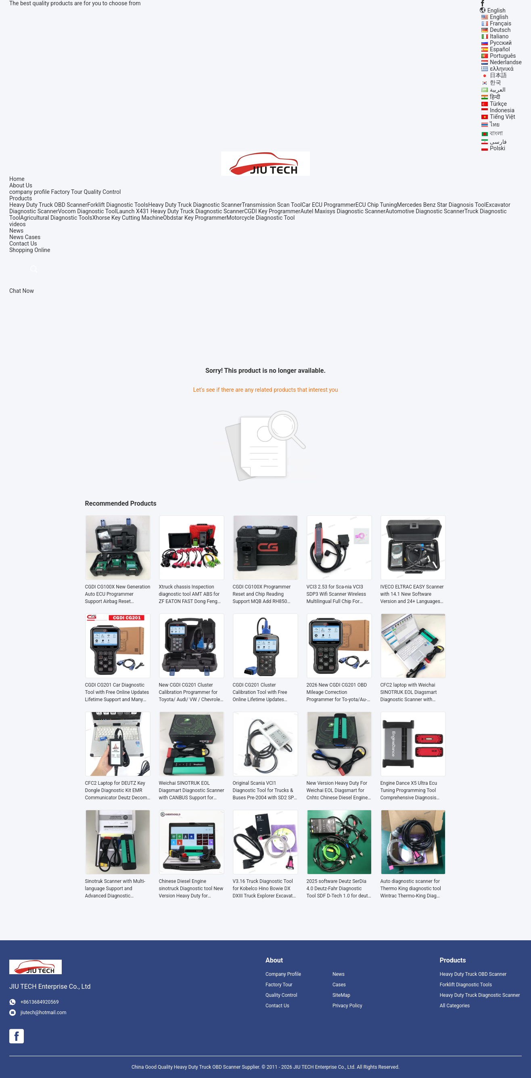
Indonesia (502, 110)
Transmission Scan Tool (272, 205)
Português (503, 56)
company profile (29, 192)
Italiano (499, 36)
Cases (33, 237)
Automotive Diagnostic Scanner (424, 211)
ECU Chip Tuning (376, 205)
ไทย (495, 124)
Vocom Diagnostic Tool (87, 211)
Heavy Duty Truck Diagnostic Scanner (195, 205)
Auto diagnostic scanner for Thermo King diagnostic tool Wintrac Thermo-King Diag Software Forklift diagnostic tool (410, 888)
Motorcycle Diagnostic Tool (260, 217)
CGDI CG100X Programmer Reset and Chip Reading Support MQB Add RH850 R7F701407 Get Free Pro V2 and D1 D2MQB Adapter (263, 594)
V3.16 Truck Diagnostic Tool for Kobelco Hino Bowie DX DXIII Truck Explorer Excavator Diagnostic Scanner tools (265, 888)
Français (500, 23)
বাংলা (496, 133)
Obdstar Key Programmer (194, 217)
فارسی (498, 142)
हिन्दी (495, 97)
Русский (501, 43)
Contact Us (277, 1006)
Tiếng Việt (502, 116)
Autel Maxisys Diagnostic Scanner (342, 211)
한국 (495, 82)
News (16, 237)
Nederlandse (506, 62)
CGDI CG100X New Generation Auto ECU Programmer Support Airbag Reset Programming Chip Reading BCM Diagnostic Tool (118, 594)
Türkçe (498, 104)
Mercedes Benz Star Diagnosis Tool (441, 205)
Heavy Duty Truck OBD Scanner (48, 205)
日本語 (498, 75)
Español (500, 49)
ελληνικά (501, 68)
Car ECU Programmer (328, 205)
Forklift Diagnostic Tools (117, 205)
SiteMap (341, 995)
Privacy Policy (347, 1006)
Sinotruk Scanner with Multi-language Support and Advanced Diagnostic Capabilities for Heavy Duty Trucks (115, 888)
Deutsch (500, 30)
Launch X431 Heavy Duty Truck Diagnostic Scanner (180, 211)
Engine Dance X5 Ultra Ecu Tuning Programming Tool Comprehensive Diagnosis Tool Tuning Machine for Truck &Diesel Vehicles (412, 790)
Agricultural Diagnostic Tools (56, 217)
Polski (497, 148)
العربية (498, 89)
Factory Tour (66, 192)
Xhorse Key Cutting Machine (127, 217)
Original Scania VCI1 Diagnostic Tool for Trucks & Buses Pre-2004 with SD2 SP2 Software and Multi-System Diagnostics (265, 790)
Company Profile (283, 974)
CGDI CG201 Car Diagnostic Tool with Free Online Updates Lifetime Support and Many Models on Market (117, 692)
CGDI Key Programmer (272, 211)
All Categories (455, 1006)
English (499, 17)
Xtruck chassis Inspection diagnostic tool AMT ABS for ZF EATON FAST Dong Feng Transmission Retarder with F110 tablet (189, 594)
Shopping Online (29, 250)
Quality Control (102, 192)
